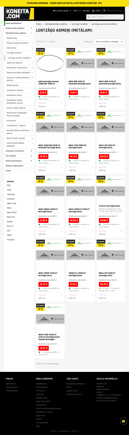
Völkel (9, 235)
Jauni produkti (12, 387)
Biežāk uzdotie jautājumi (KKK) (48, 408)
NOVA (9, 208)
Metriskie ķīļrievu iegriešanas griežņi (18, 132)
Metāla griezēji (12, 85)
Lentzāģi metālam (14, 53)
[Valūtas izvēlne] (77, 10)
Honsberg (11, 194)
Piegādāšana (41, 383)
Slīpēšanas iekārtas (14, 62)
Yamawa (10, 239)
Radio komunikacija (14, 161)
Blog (38, 426)
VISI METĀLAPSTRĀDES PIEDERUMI (15, 144)
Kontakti (86, 10)
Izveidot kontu (72, 390)
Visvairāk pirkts (12, 390)
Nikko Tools (11, 203)
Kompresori (11, 120)
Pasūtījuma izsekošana (75, 383)
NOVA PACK (12, 212)
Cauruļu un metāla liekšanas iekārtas (18, 79)
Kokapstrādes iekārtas (15, 28)
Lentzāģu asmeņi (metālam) (19, 58)
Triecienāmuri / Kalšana (16, 125)
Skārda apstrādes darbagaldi (18, 72)
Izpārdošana (11, 383)
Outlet (8, 170)
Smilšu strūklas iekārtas (16, 108)
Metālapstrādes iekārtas (16, 33)
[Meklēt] (105, 17)
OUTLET (10, 226)
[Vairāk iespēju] (123, 421)
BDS (9, 185)
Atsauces (40, 394)
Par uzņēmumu (42, 387)
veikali (38, 419)
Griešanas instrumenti (15, 151)
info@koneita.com (111, 398)
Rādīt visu (42, 106)
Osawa (9, 221)
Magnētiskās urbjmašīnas (17, 67)
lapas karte (40, 415)
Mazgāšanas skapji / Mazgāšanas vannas (15, 101)
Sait (8, 230)
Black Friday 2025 (43, 401)
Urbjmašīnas (12, 48)
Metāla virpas (12, 38)
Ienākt (68, 387)
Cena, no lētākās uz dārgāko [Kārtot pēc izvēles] (109, 41)
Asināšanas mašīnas (15, 90)
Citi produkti (11, 156)
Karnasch (10, 199)
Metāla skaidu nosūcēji (16, 138)
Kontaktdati (41, 405)
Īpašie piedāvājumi (13, 23)
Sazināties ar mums (44, 412)
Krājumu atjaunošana (14, 165)
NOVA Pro (11, 217)
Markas (10, 181)
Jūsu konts (72, 378)
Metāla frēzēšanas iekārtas (18, 43)
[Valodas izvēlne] (62, 10)
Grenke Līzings (42, 398)
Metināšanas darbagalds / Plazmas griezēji (17, 114)
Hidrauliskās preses (14, 95)
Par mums (40, 390)
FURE (9, 190)
